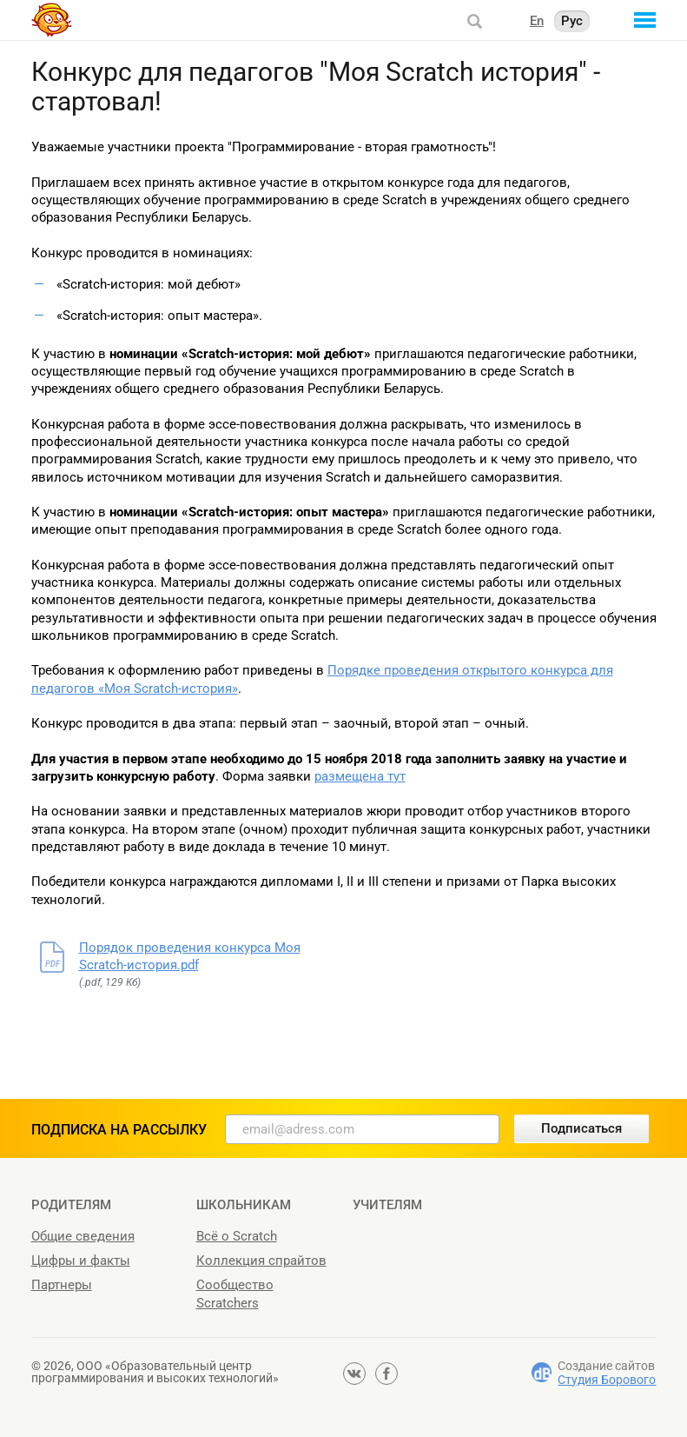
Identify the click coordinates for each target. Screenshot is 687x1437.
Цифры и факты (80, 1260)
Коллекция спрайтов (261, 1260)
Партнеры (61, 1285)
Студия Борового (607, 1380)
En (537, 21)
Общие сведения (83, 1236)
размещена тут (360, 776)
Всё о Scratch (236, 1236)
